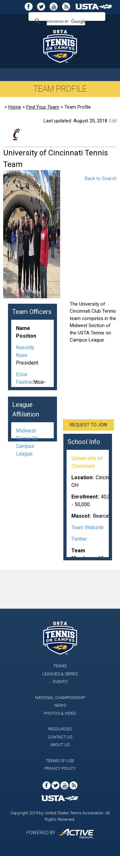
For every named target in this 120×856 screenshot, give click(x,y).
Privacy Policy (60, 768)
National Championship (60, 697)
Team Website (87, 527)
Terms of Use (60, 760)
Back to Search (101, 178)
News (60, 705)
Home (14, 107)
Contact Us (60, 737)
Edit (113, 121)
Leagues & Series (60, 673)
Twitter (79, 539)
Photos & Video (60, 713)
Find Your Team (42, 107)
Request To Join (88, 424)
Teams (60, 665)
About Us (60, 744)
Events (60, 681)
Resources (60, 729)
